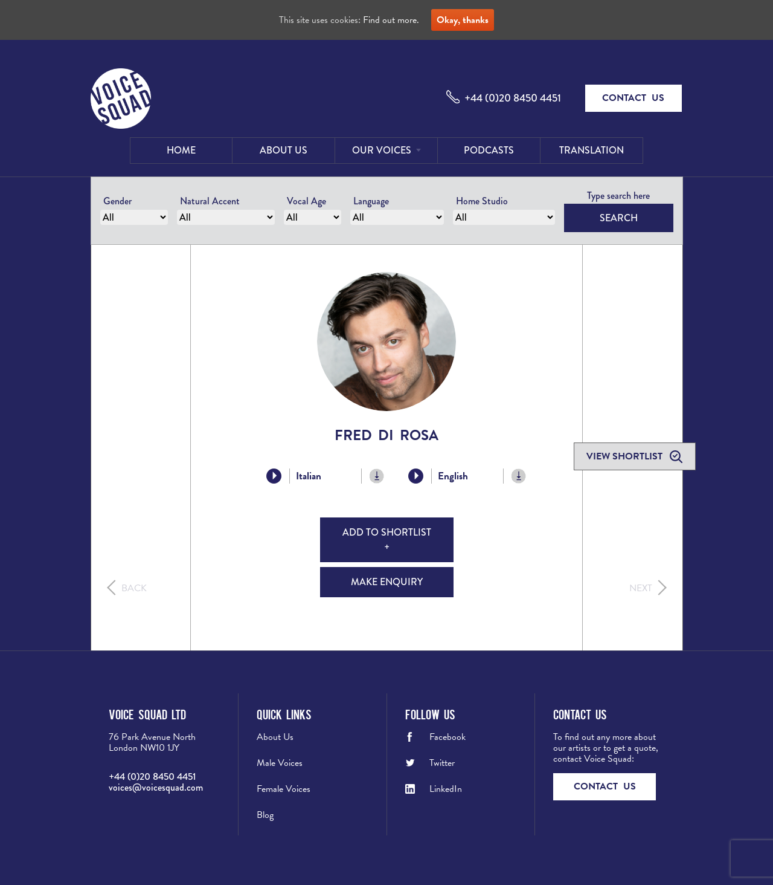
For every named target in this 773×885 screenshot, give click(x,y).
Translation (591, 150)
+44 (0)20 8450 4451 (512, 98)
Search (619, 218)
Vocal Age (306, 201)
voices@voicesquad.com (156, 787)
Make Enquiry (387, 582)
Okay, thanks (463, 20)
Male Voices (280, 763)
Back (134, 588)
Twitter (442, 763)
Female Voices (283, 789)
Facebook (447, 737)
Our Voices (381, 150)
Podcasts (489, 150)
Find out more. (391, 20)
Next (640, 588)
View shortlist (625, 456)
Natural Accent (210, 201)
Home (181, 150)
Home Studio (482, 201)
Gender (117, 201)
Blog (265, 815)
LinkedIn (445, 789)
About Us (283, 150)
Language (371, 201)
